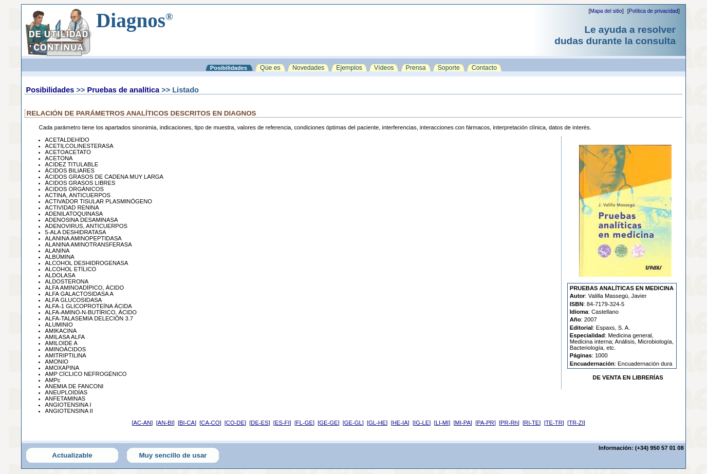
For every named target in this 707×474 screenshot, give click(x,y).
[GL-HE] (377, 423)
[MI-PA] (463, 423)
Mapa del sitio (606, 11)
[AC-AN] (142, 423)
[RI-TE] (532, 423)
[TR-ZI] (576, 423)
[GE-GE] (328, 423)
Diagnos (134, 20)
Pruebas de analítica (123, 90)
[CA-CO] (210, 423)
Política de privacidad (653, 11)
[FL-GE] (304, 423)
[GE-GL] (353, 423)
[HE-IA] (400, 423)
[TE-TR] (554, 423)
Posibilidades (50, 90)
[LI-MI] (442, 423)
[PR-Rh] (509, 423)
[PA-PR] (485, 423)
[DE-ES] (259, 423)
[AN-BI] (165, 423)
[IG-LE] (422, 423)
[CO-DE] (235, 423)
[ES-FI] (282, 423)
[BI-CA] (187, 423)
